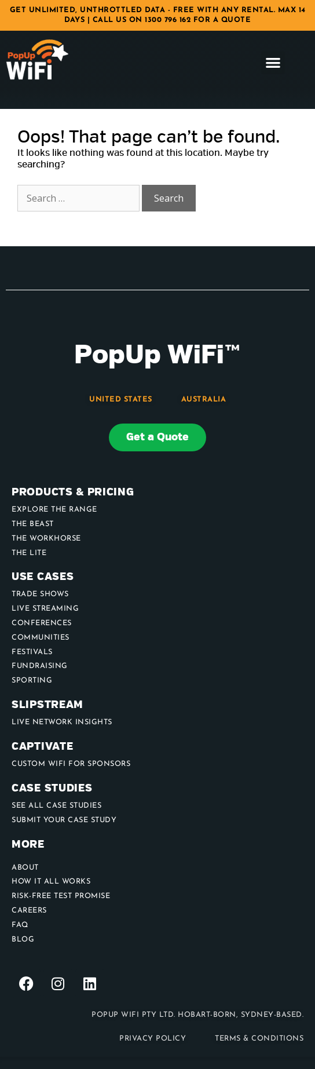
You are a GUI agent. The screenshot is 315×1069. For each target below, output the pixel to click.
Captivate (42, 746)
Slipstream (47, 705)
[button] (273, 63)
